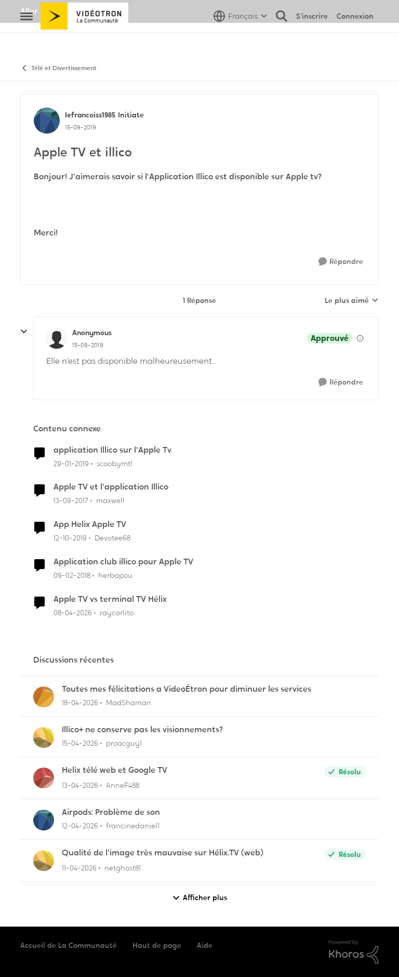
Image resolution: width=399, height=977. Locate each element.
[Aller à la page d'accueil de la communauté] (84, 38)
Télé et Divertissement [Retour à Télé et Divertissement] (58, 68)
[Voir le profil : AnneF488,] (43, 778)
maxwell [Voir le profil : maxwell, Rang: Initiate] (110, 500)
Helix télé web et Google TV (114, 770)
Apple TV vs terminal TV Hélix (110, 599)
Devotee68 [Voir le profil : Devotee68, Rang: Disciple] (112, 538)
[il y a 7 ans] (71, 463)
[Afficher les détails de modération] (360, 338)
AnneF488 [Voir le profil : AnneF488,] (122, 785)
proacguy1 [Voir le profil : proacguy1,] (124, 743)
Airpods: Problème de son (111, 812)
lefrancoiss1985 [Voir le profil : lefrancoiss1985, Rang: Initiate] (90, 115)
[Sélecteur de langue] (240, 39)
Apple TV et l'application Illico (111, 487)
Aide (204, 945)
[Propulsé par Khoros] (354, 952)
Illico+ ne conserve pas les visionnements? (142, 729)
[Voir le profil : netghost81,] (43, 860)
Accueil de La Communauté (68, 945)
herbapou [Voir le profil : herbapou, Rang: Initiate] (115, 575)
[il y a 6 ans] (70, 538)
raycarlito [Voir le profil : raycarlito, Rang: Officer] (117, 612)
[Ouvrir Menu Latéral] (26, 39)
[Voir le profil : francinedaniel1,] (43, 820)
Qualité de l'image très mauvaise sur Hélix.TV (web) (162, 853)
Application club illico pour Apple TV (123, 562)
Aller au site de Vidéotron (69, 11)
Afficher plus (199, 898)
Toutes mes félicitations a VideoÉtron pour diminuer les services (186, 689)
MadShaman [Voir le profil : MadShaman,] (128, 702)
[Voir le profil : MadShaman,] (43, 696)
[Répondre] (340, 262)
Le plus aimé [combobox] (352, 301)
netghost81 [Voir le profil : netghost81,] (122, 868)
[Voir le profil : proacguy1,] (43, 737)
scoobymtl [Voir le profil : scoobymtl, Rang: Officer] (114, 463)
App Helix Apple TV (90, 524)
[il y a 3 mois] (73, 613)
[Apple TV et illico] (87, 345)
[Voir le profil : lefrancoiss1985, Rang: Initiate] (47, 121)
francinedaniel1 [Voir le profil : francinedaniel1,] (132, 825)
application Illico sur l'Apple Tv (112, 450)
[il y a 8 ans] (71, 500)
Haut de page (156, 945)
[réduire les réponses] (24, 331)
